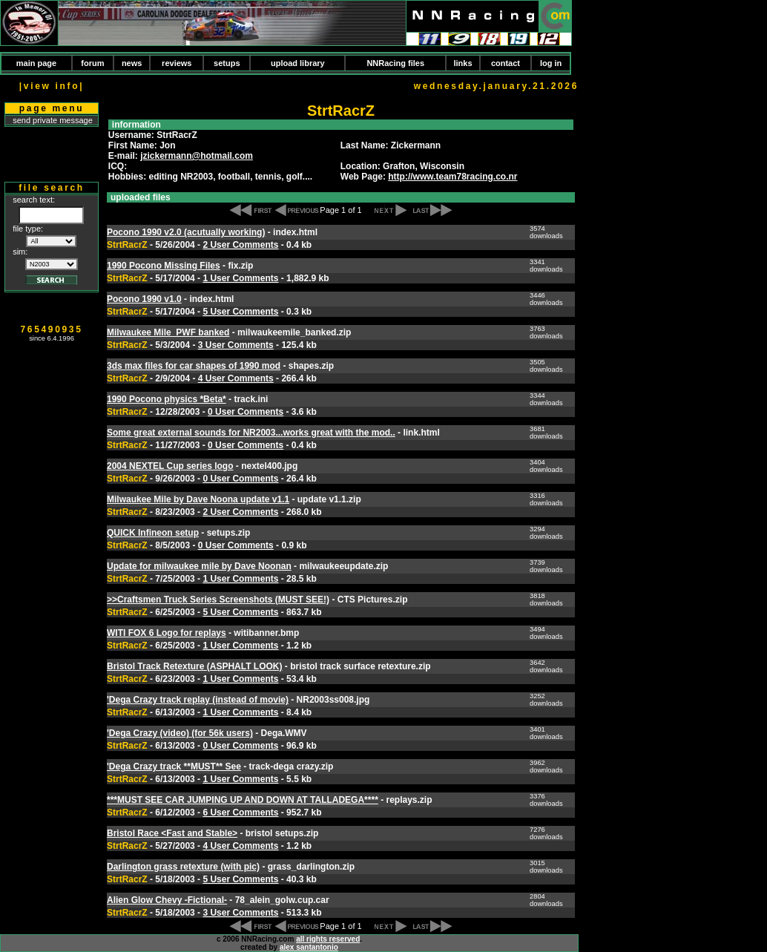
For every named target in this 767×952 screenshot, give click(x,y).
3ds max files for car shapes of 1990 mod (193, 366)
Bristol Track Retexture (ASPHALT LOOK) (194, 666)
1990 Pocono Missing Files (163, 265)
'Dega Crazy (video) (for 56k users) (180, 733)
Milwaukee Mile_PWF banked (168, 332)
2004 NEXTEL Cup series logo (170, 466)
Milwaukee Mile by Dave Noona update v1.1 (198, 499)
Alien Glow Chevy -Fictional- (167, 900)
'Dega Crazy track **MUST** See (174, 766)
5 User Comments (240, 311)
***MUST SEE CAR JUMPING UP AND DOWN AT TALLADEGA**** (242, 800)
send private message (53, 120)
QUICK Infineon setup (153, 533)
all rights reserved (328, 939)
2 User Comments (240, 245)
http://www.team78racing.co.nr (452, 176)
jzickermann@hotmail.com (196, 156)
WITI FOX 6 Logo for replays (166, 633)
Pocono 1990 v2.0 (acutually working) (186, 232)
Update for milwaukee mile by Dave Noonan (199, 566)
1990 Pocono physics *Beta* (166, 399)
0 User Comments (245, 412)
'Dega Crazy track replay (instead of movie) (198, 700)
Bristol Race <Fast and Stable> (172, 833)
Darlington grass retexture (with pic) (183, 866)
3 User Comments (236, 345)
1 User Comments (240, 278)
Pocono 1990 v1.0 (144, 299)
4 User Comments (236, 378)
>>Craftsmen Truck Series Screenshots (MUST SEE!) (218, 599)
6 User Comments (240, 812)
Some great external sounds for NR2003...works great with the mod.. (251, 432)
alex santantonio (309, 947)
